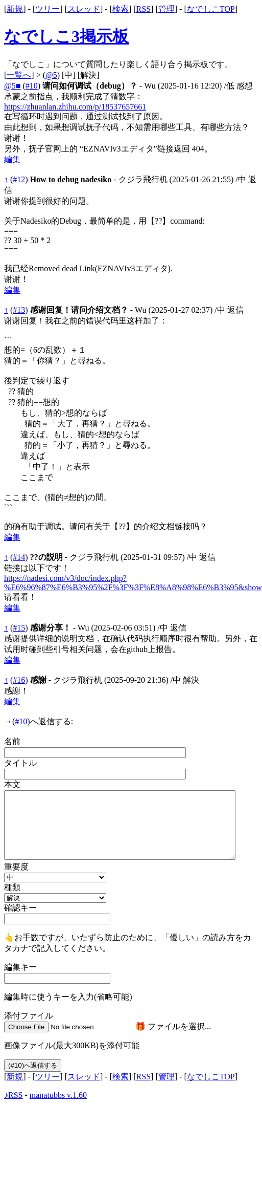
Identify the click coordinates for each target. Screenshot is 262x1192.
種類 (12, 887)
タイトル (20, 762)
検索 (120, 9)
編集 (12, 159)
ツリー (47, 9)
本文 (12, 784)
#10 (32, 85)
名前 (12, 741)
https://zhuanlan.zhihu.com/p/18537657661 (75, 106)
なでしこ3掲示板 (66, 36)
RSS (143, 9)
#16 (19, 680)
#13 (19, 310)
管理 (166, 9)
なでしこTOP (211, 9)
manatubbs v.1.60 (58, 1095)
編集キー (20, 967)
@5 (51, 75)
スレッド (83, 9)
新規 (15, 9)
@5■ (12, 85)
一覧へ (19, 75)
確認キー (20, 907)
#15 (19, 627)
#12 (19, 179)
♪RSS (13, 1095)
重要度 (16, 866)
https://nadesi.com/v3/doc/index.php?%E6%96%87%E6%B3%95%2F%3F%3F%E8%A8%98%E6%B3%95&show (133, 583)
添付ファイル (28, 1015)
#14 (19, 557)
